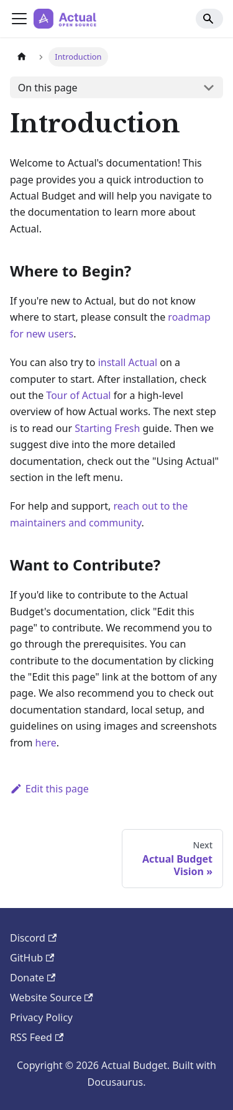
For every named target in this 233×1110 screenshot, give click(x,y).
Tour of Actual (78, 395)
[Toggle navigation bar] (19, 18)
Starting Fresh (107, 428)
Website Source (51, 997)
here (46, 743)
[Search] (209, 19)
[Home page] (22, 57)
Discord (33, 938)
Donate (32, 977)
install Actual (128, 362)
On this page (48, 87)
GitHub (32, 958)
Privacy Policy (41, 1017)
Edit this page (49, 789)
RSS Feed (36, 1037)
